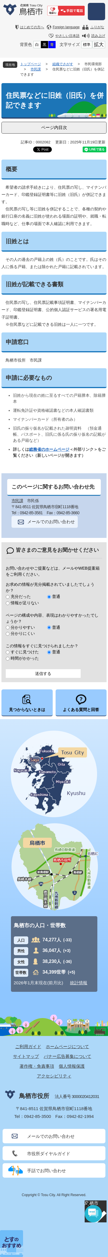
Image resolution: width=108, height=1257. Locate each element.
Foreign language (66, 27)
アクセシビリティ (54, 1075)
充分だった (21, 596)
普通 (56, 596)
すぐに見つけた (25, 652)
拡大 (99, 44)
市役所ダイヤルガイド (48, 1153)
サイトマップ (26, 1056)
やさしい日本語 (67, 36)
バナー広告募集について (67, 1056)
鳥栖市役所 (34, 1096)
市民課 (36, 69)
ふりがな (97, 27)
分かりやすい (23, 627)
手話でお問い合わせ (46, 1170)
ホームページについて (67, 1046)
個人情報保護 (72, 1066)
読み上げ (98, 36)
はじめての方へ (32, 27)
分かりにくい (23, 633)
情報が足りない (25, 603)
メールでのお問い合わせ (51, 521)
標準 (86, 44)
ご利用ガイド (28, 1046)
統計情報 (78, 982)
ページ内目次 (54, 127)
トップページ (30, 64)
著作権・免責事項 (37, 1066)
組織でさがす (62, 64)
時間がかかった (25, 658)
